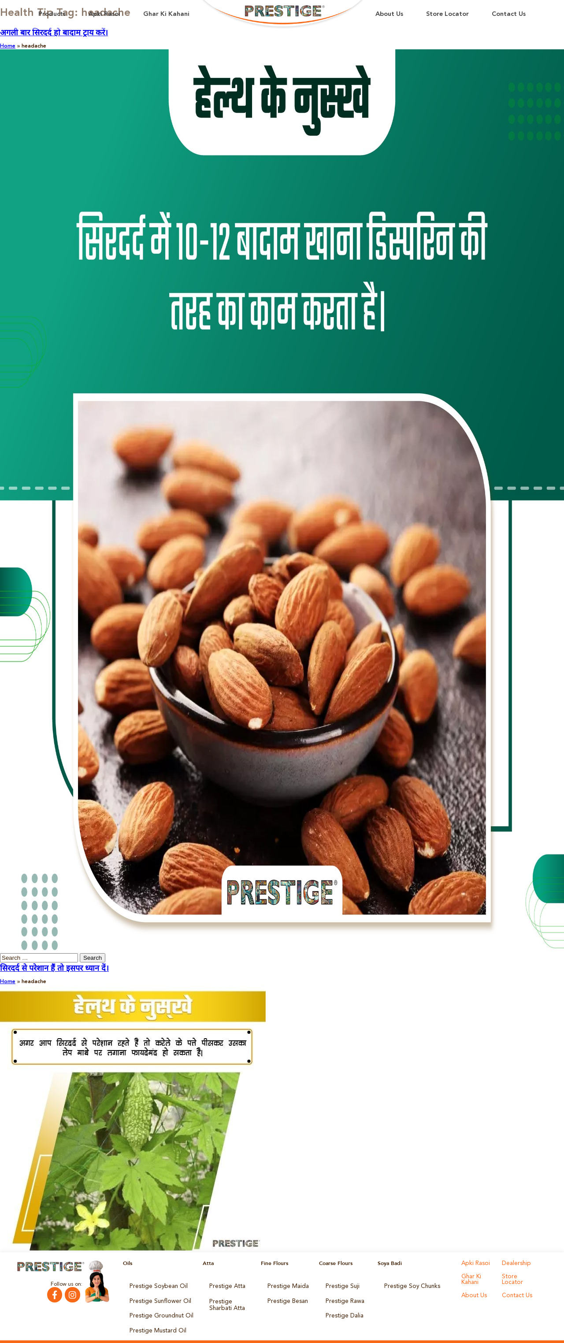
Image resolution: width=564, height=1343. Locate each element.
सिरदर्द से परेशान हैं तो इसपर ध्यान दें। (54, 969)
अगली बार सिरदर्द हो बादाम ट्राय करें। (54, 33)
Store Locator (447, 14)
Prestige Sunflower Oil (156, 1297)
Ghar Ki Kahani (166, 14)
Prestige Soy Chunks (409, 1285)
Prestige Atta (225, 1285)
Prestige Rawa (343, 1297)
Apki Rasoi (104, 14)
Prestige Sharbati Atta (230, 1300)
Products (52, 14)
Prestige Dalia (342, 1310)
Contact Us (509, 14)
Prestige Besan (285, 1297)
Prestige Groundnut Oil (158, 1310)
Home (7, 46)
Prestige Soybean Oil (155, 1285)
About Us (389, 14)
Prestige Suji (341, 1285)
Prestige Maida (285, 1285)
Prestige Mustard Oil (155, 1322)
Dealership (515, 1263)
